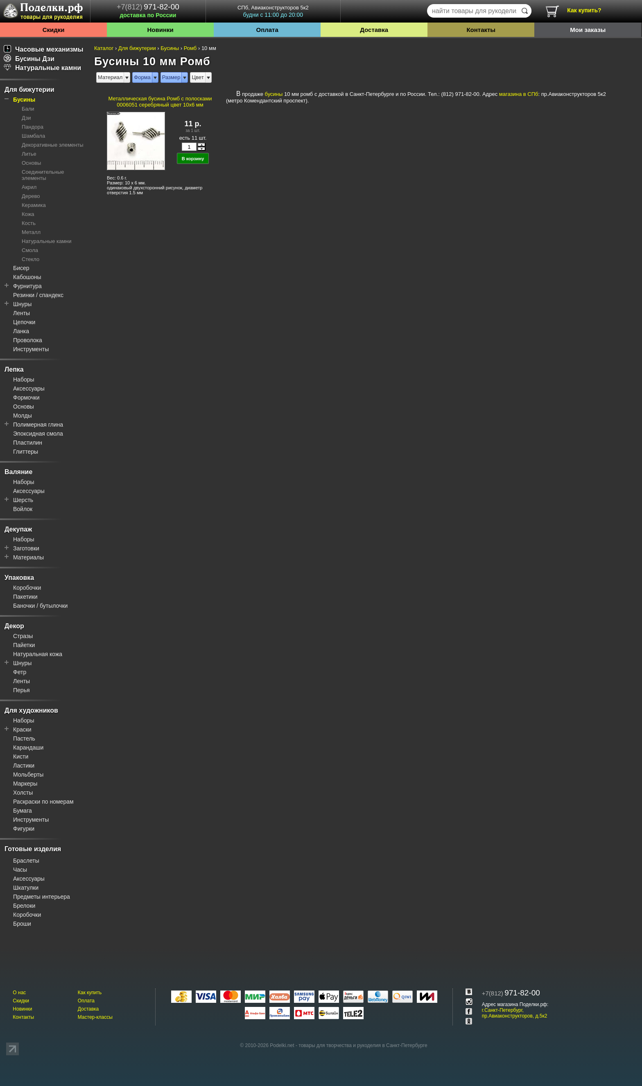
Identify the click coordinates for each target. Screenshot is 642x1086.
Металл (31, 232)
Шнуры (22, 304)
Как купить (90, 992)
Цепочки (24, 322)
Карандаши (28, 747)
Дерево (31, 196)
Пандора (32, 127)
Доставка (374, 29)
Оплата (267, 29)
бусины (274, 94)
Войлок (22, 509)
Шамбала (33, 136)
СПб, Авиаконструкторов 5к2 (273, 11)
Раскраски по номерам (43, 801)
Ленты (21, 313)
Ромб (190, 48)
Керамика (34, 205)
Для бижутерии (29, 89)
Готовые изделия (33, 848)
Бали (28, 109)
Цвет (197, 77)
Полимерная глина (38, 424)
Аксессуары (29, 388)
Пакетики (25, 596)
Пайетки (24, 645)
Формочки (26, 397)
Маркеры (25, 783)
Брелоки (24, 905)
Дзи (26, 118)
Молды (22, 415)
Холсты (23, 792)
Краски (22, 729)
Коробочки (27, 587)
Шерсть (23, 500)
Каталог (103, 48)
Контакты (480, 29)
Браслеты (26, 860)
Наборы (23, 379)
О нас (19, 992)
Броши (22, 923)
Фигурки (23, 828)
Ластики (23, 765)
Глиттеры (25, 451)
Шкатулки (25, 887)
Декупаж (18, 529)
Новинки (160, 29)
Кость (29, 223)
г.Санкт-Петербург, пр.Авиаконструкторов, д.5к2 (514, 1013)
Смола (30, 250)
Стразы (23, 636)
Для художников (31, 710)
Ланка (21, 331)
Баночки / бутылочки (40, 605)
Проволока (27, 340)
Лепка (14, 369)
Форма (142, 77)
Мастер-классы (95, 1017)
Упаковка (19, 577)
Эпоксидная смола (38, 433)
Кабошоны (27, 277)
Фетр (19, 672)
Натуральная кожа (37, 654)
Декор (14, 626)
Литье (29, 154)
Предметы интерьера (41, 896)
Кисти (20, 756)
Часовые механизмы (44, 49)
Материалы (28, 557)
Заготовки (26, 548)
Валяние (18, 471)
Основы (31, 163)
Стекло (30, 259)
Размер (171, 77)
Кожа (28, 214)
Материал (110, 77)
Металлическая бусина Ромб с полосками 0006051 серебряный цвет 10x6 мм (160, 101)
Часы (20, 869)
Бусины (24, 99)
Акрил (29, 187)
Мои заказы (588, 29)
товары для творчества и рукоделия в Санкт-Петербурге (362, 1045)
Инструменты (31, 349)
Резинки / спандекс (38, 295)
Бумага (22, 810)
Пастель (24, 738)
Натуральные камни (42, 67)
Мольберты (28, 774)
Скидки (54, 29)
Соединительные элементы (43, 175)
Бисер (21, 268)
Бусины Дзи (29, 58)
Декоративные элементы (53, 145)
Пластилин (27, 442)
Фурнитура (27, 286)
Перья (21, 690)
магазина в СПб (518, 94)
